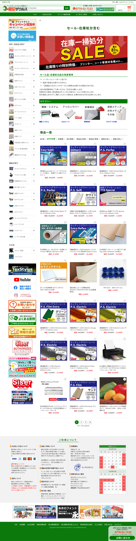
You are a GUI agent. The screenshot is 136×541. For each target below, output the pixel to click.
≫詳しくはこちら (46, 464)
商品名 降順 (93, 139)
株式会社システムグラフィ (78, 477)
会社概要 (22, 524)
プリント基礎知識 (63, 14)
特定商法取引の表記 (86, 524)
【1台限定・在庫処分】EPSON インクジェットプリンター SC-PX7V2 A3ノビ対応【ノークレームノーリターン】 (113, 355)
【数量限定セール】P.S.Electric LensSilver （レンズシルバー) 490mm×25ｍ (53, 355)
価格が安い (105, 139)
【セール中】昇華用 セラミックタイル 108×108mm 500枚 (53, 277)
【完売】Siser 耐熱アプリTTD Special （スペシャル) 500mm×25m (113, 199)
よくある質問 (31, 524)
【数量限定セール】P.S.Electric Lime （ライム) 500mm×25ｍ (113, 316)
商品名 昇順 (81, 139)
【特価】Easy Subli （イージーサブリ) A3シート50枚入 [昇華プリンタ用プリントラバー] (53, 160)
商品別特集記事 (41, 524)
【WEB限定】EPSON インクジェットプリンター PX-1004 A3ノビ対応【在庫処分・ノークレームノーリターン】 (53, 395)
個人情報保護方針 (87, 467)
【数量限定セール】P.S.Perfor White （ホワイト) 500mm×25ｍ (113, 160)
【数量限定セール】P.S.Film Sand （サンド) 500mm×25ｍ (83, 395)
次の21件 (90, 422)
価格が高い (117, 139)
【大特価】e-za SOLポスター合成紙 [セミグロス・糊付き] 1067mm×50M (53, 237)
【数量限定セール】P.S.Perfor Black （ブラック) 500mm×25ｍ (53, 199)
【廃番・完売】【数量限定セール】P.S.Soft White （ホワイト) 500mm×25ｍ (83, 199)
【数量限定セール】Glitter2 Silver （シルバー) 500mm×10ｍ (83, 160)
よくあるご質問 (81, 14)
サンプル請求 (98, 524)
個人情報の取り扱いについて (69, 524)
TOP (35, 14)
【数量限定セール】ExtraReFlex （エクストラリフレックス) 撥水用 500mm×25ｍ (83, 237)
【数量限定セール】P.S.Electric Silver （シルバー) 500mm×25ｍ (83, 355)
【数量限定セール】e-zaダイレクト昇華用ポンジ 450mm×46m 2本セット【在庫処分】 (113, 395)
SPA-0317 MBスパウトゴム (113, 277)
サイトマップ (118, 524)
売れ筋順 (70, 139)
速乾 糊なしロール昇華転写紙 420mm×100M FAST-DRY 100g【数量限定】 (83, 277)
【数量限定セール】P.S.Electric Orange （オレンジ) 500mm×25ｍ (83, 316)
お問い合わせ (98, 14)
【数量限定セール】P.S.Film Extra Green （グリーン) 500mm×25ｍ (53, 316)
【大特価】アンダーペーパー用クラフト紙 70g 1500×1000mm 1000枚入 (113, 237)
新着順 (60, 139)
